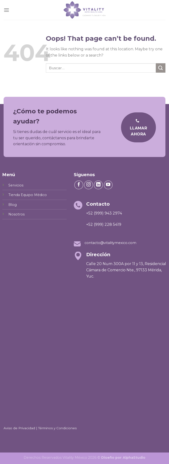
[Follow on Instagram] (88, 185)
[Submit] (160, 68)
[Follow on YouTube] (108, 185)
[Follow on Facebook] (78, 185)
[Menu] (6, 10)
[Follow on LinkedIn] (98, 185)
